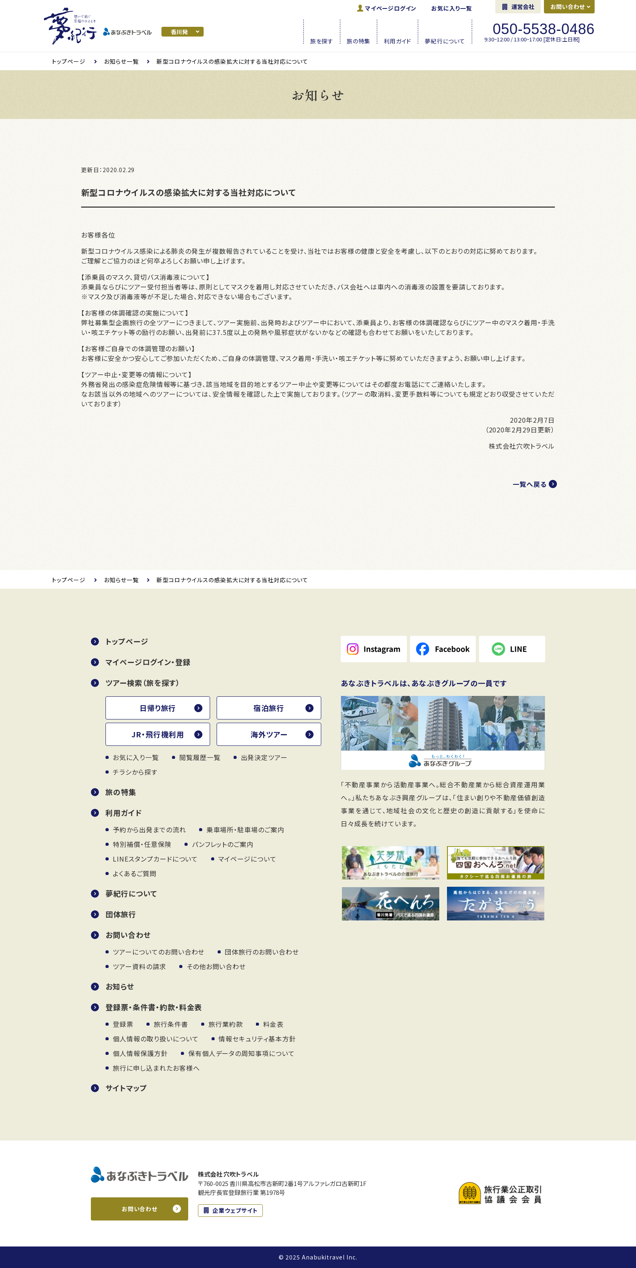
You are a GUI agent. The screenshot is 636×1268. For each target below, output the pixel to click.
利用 (397, 40)
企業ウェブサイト (235, 1210)
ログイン (391, 8)
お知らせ (119, 986)
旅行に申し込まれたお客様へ (156, 1068)
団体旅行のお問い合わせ (262, 952)
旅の (358, 40)
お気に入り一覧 (451, 8)
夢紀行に (445, 40)
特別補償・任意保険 (142, 844)
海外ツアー (269, 734)
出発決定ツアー (264, 757)
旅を (321, 40)
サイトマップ (126, 1087)
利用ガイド (123, 812)
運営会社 (523, 6)
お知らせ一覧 (121, 61)
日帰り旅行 (158, 707)
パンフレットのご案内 (223, 844)
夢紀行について (131, 893)
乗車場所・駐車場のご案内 (245, 829)
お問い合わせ (567, 6)
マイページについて (247, 859)
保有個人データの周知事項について (241, 1053)
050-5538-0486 (544, 29)
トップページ (69, 61)
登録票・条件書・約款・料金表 (153, 1007)
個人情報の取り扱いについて (155, 1038)
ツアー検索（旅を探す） (142, 682)
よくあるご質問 (135, 873)
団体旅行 (120, 914)
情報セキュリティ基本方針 (257, 1038)
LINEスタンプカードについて (155, 859)
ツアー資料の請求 (139, 966)
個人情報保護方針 (140, 1053)
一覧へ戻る (530, 484)
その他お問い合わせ (216, 966)
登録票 (123, 1024)
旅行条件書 (171, 1024)
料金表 (273, 1024)
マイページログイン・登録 (148, 662)
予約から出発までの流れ (149, 829)
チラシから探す (135, 772)
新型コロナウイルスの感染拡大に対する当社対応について (232, 61)
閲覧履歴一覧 (200, 757)
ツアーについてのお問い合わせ (158, 952)
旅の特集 (120, 791)
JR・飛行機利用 (157, 734)
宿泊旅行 (269, 707)
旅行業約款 (225, 1024)
